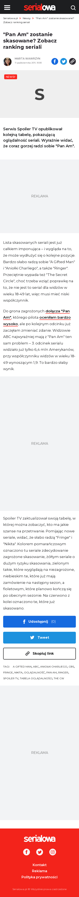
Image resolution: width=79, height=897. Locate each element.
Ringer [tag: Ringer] (63, 672)
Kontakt (40, 865)
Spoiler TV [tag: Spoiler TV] (10, 678)
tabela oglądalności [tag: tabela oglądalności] (36, 678)
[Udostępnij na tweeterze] (63, 62)
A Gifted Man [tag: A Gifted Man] (22, 666)
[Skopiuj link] (72, 62)
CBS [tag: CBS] (71, 666)
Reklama (39, 871)
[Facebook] (26, 852)
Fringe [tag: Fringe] (8, 672)
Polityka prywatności (39, 877)
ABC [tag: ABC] (36, 666)
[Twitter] (39, 852)
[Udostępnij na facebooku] (54, 62)
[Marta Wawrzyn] (31, 59)
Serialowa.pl (10, 18)
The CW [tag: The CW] (59, 678)
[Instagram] (52, 852)
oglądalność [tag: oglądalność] (34, 672)
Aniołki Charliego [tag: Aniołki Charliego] (53, 666)
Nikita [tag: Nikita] (18, 672)
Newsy (27, 18)
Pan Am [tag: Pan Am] (51, 672)
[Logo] (39, 838)
